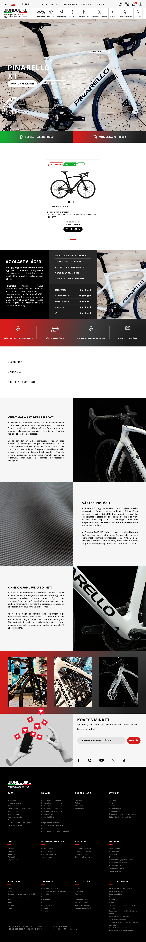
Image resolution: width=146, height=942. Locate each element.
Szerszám (79, 892)
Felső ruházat (115, 849)
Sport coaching (115, 895)
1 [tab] (72, 239)
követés (133, 741)
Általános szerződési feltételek (122, 815)
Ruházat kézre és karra (119, 863)
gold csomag (46, 852)
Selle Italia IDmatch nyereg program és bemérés (120, 918)
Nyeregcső (12, 900)
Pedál (10, 909)
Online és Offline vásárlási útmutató (120, 819)
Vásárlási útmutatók (16, 826)
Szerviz (112, 903)
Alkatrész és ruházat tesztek (20, 809)
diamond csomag (48, 858)
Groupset (11, 906)
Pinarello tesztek (15, 804)
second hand (70, 4)
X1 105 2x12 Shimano (58, 212)
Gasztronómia (14, 820)
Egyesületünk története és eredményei (52, 827)
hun (13, 4)
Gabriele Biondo (48, 820)
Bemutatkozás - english (51, 804)
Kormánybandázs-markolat (19, 897)
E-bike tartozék (47, 900)
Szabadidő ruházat (117, 869)
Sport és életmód (15, 818)
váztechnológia (55, 333)
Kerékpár (79, 801)
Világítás (45, 895)
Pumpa (78, 895)
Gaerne (112, 806)
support (101, 4)
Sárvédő (44, 911)
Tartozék (11, 858)
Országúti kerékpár (83, 849)
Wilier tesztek (13, 806)
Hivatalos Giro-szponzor (51, 812)
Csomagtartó (46, 906)
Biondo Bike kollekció (118, 928)
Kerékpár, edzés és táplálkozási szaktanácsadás (122, 890)
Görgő (77, 889)
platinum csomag (48, 855)
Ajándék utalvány (82, 906)
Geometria (15, 362)
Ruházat (78, 804)
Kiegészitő (79, 809)
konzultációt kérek (110, 137)
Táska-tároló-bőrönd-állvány (53, 892)
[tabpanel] (73, 196)
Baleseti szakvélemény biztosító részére (123, 907)
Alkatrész (79, 806)
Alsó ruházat (114, 852)
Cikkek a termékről (22, 382)
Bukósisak (113, 855)
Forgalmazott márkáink (50, 823)
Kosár (43, 903)
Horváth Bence (47, 815)
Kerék (10, 889)
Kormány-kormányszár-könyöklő (21, 895)
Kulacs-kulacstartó (49, 889)
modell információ (54, 84)
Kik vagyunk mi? (115, 809)
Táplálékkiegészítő (83, 909)
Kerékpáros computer (50, 897)
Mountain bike (81, 855)
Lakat (77, 897)
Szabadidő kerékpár (83, 858)
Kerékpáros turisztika (118, 897)
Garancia (14, 372)
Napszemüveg (115, 872)
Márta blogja (13, 812)
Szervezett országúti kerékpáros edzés (123, 913)
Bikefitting (113, 900)
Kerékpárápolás (81, 900)
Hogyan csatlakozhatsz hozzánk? (55, 832)
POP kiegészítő (81, 903)
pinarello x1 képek (128, 333)
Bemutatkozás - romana (51, 809)
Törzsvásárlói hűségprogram (121, 931)
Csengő (44, 909)
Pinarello (112, 801)
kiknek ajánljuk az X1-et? (91, 333)
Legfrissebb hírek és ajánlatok (20, 823)
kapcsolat (87, 4)
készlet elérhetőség (37, 137)
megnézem (73, 229)
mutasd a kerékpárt (22, 84)
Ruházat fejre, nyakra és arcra (122, 860)
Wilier (111, 804)
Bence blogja (13, 815)
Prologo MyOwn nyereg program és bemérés (123, 924)
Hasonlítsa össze (61, 207)
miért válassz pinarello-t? (18, 333)
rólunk (55, 4)
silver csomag (47, 849)
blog (44, 4)
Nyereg (11, 903)
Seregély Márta (47, 818)
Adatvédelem (114, 812)
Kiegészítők (13, 860)
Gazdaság (12, 801)
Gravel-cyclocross (83, 852)
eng (5, 4)
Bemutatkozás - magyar (51, 801)
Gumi (10, 892)
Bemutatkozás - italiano (51, 806)
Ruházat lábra (115, 866)
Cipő (111, 858)
